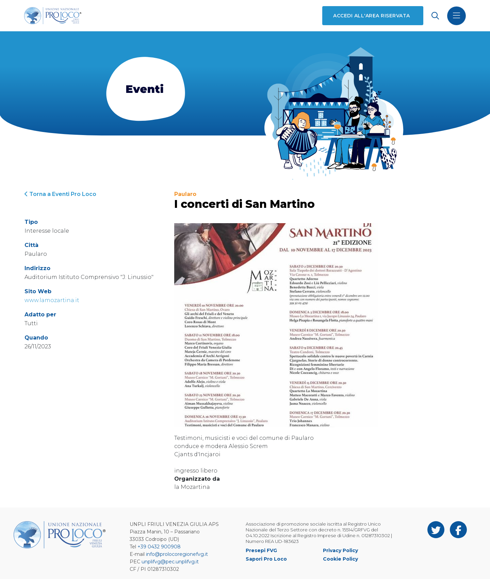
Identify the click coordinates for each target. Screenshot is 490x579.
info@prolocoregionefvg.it (177, 554)
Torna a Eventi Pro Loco (60, 194)
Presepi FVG (261, 550)
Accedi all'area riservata (371, 16)
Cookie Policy (340, 559)
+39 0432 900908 (159, 547)
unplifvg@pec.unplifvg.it (170, 562)
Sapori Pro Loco (266, 559)
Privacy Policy (340, 550)
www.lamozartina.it (51, 300)
